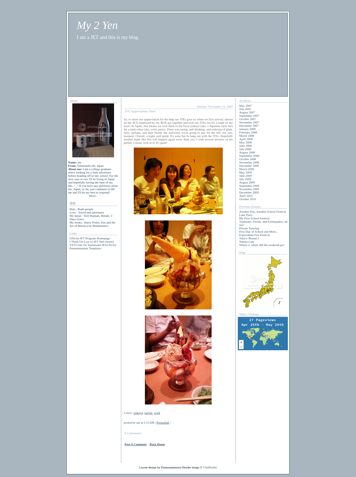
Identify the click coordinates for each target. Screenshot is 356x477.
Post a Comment (136, 444)
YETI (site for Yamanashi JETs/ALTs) (93, 245)
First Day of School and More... (258, 231)
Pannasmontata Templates (85, 248)
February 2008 (248, 132)
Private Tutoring (249, 228)
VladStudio (210, 467)
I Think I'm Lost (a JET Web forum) (92, 241)
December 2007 (249, 125)
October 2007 (247, 119)
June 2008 (245, 145)
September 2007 (249, 115)
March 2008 (246, 135)
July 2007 (245, 109)
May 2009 (245, 172)
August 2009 (247, 182)
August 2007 (247, 112)
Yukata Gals (246, 241)
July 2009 (245, 179)
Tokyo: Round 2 (249, 238)
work (157, 412)
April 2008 (246, 139)
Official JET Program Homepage (90, 238)
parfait (148, 412)
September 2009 (249, 185)
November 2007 (249, 122)
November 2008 (249, 162)
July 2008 (245, 149)
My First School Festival (254, 218)
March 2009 (246, 169)
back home (157, 444)
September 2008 (249, 155)
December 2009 (249, 192)
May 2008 (245, 142)
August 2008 (247, 152)
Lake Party (246, 215)
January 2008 (247, 129)
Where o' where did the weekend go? (262, 245)
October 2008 (247, 159)
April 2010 (246, 195)
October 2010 (247, 199)
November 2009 (249, 189)
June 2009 (245, 175)
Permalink (163, 422)
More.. (93, 195)
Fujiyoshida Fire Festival (254, 235)
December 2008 (249, 165)
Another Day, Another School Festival (262, 211)
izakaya (138, 412)
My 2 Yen (97, 25)
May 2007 (245, 105)
